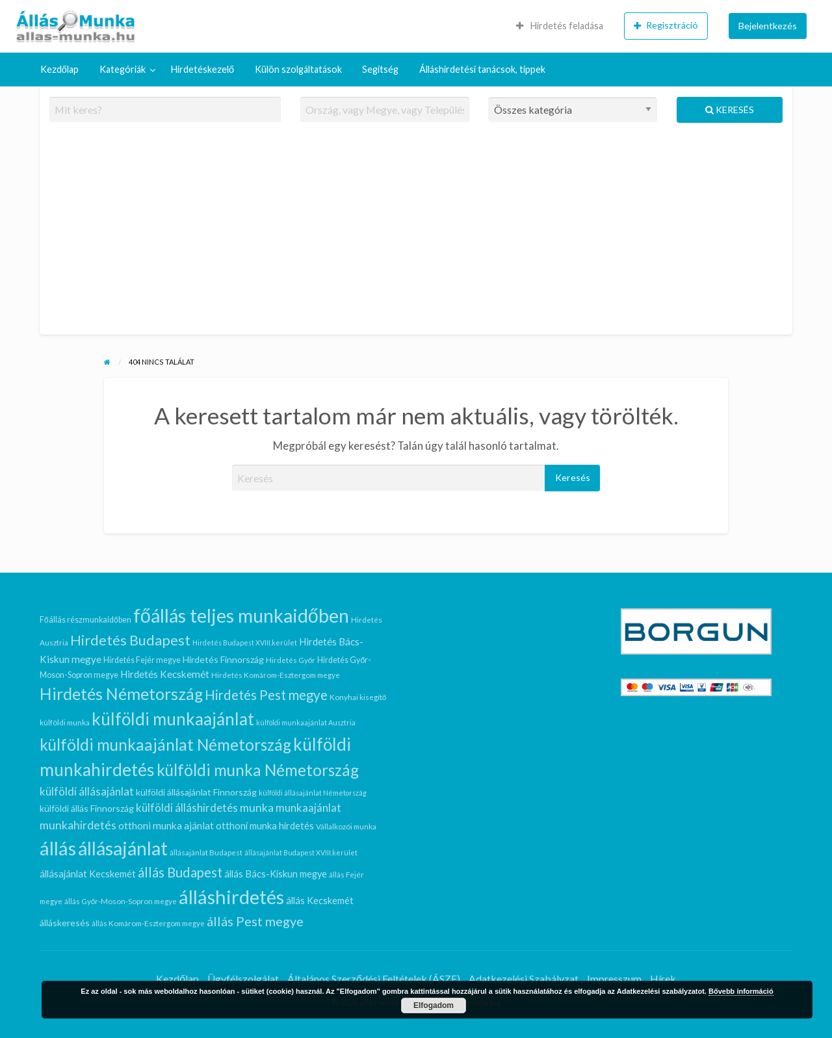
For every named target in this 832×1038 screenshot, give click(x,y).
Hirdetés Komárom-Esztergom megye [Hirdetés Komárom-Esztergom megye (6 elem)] (275, 674)
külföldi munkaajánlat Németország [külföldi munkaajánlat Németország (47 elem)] (165, 744)
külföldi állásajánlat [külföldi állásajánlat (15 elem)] (87, 791)
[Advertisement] (416, 234)
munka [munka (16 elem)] (257, 807)
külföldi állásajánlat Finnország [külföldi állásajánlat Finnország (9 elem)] (196, 792)
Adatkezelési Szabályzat (523, 978)
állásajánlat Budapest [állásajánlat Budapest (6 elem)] (206, 852)
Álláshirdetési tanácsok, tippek (482, 69)
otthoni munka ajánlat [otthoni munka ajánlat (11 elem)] (166, 825)
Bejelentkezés (767, 25)
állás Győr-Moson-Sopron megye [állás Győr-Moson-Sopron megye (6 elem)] (120, 900)
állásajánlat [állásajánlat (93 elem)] (123, 848)
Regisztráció (666, 25)
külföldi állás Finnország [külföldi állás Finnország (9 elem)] (87, 808)
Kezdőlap (59, 69)
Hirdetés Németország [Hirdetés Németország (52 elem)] (121, 693)
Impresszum (614, 978)
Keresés (729, 109)
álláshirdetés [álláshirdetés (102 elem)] (231, 896)
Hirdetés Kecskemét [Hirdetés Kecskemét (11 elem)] (164, 674)
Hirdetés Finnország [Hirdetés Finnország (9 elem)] (223, 659)
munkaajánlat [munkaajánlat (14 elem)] (308, 807)
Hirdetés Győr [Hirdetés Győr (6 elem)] (291, 659)
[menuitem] (560, 26)
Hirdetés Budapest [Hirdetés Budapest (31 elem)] (130, 640)
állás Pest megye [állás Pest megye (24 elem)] (255, 921)
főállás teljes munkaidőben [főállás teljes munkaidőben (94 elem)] (241, 615)
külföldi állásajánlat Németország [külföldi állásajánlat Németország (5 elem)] (313, 792)
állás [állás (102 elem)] (58, 848)
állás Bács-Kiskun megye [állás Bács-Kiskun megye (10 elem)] (275, 873)
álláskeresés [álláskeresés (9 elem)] (65, 922)
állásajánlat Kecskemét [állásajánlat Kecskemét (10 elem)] (88, 873)
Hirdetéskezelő (202, 69)
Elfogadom (433, 1005)
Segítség (380, 69)
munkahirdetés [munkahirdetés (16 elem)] (78, 825)
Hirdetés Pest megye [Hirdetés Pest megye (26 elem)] (266, 695)
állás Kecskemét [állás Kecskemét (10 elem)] (320, 900)
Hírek (663, 978)
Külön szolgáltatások (298, 69)
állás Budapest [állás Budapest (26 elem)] (180, 872)
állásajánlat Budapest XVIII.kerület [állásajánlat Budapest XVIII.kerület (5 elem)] (301, 852)
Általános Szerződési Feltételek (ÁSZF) (373, 978)
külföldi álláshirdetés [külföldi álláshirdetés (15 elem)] (187, 807)
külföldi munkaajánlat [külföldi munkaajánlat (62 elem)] (173, 718)
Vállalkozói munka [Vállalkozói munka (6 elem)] (346, 826)
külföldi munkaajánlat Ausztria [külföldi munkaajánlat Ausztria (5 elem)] (306, 722)
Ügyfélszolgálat (243, 978)
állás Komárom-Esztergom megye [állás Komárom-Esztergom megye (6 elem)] (148, 923)
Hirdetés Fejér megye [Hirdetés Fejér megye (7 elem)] (142, 660)
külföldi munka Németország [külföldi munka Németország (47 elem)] (258, 769)
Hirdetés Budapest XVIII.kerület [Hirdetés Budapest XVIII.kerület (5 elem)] (244, 642)
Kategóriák (122, 69)
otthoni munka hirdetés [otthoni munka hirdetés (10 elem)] (265, 825)
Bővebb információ (741, 991)
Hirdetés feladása (559, 25)
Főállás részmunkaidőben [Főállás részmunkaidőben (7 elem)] (85, 620)
